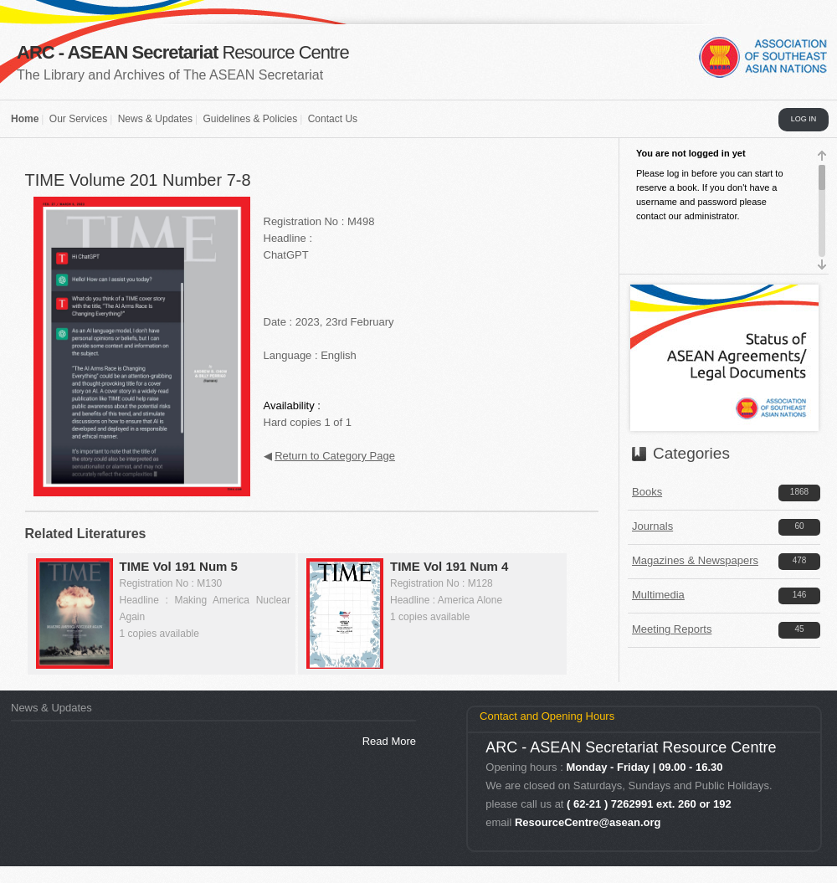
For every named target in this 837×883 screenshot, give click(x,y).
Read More (389, 741)
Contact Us (332, 119)
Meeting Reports (671, 629)
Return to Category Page (335, 455)
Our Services (78, 119)
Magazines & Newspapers (695, 560)
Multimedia (658, 594)
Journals (652, 526)
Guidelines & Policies (250, 119)
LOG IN (804, 119)
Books (647, 491)
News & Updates (155, 119)
